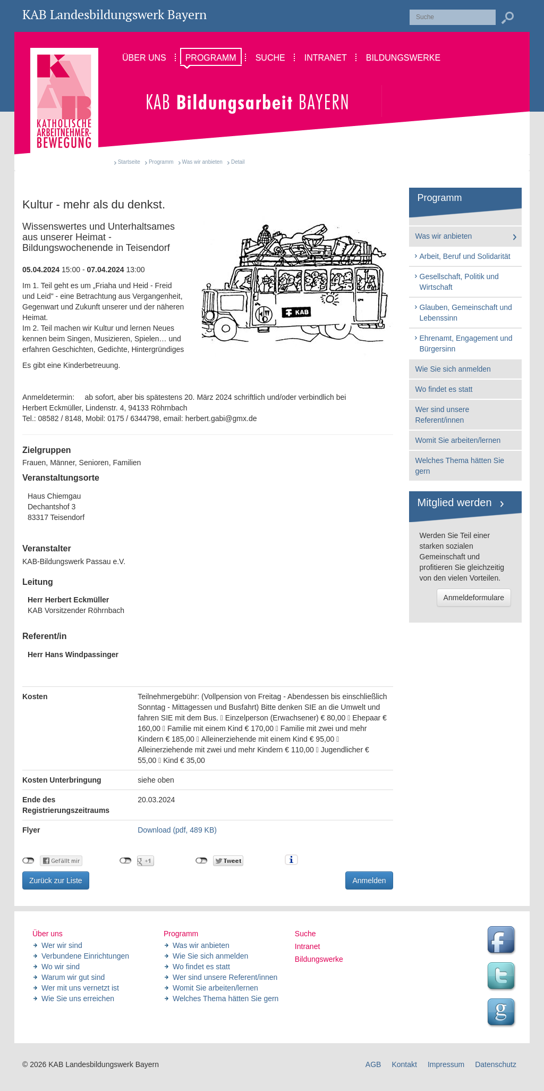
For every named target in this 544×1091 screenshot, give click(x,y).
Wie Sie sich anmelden (453, 369)
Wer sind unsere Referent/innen (442, 414)
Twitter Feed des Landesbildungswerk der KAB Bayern (503, 977)
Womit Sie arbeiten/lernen (458, 440)
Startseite (129, 162)
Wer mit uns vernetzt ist (80, 988)
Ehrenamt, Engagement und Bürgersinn (463, 343)
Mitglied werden (455, 502)
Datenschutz (495, 1064)
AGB (373, 1064)
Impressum (446, 1064)
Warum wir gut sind (73, 977)
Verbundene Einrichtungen (85, 956)
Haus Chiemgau (208, 507)
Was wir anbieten (202, 162)
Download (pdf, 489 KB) (177, 830)
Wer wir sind (61, 945)
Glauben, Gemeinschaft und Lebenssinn (462, 312)
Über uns (47, 933)
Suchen (507, 18)
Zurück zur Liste (55, 880)
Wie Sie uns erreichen (77, 998)
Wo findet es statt (444, 389)
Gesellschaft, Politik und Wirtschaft (456, 281)
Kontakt (404, 1064)
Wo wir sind (60, 966)
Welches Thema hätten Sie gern (460, 465)
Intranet (307, 946)
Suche (305, 933)
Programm (161, 162)
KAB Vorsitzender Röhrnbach (76, 605)
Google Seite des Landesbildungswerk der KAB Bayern (503, 1013)
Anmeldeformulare (474, 597)
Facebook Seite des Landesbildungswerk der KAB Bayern (503, 941)
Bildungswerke (319, 959)
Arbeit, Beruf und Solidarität (462, 256)
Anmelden (369, 880)
